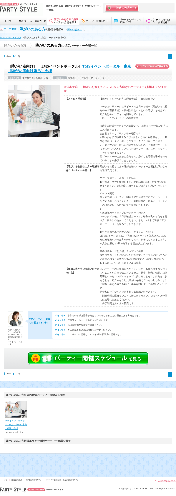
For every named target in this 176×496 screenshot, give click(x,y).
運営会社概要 (16, 480)
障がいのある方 (32, 29)
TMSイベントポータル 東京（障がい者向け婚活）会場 (16, 424)
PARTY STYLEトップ (10, 37)
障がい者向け (74, 29)
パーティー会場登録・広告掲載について (61, 480)
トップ (5, 480)
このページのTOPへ (167, 481)
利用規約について (33, 480)
